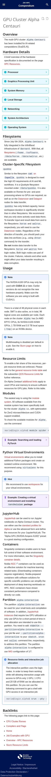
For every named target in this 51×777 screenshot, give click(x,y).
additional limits (30, 378)
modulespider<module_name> (27, 426)
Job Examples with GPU (18, 729)
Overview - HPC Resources (19, 733)
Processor (13, 72)
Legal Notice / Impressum (23, 758)
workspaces (34, 480)
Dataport (38, 197)
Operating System (17, 127)
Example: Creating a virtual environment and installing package (22, 496)
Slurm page (25, 342)
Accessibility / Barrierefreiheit (23, 761)
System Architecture (18, 118)
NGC (13, 559)
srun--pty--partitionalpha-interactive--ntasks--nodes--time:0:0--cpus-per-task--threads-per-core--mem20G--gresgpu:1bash (27, 692)
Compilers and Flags (16, 719)
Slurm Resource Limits (17, 738)
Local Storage (15, 99)
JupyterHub (9, 513)
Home (9, 724)
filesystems (9, 152)
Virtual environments (14, 453)
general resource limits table (28, 367)
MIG (10, 645)
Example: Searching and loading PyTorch (24, 437)
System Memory (16, 90)
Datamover (23, 197)
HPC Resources (12, 64)
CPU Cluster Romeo (16, 715)
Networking (14, 109)
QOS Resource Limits (29, 370)
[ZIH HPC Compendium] (26, 4)
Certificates (23, 772)
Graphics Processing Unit (21, 81)
